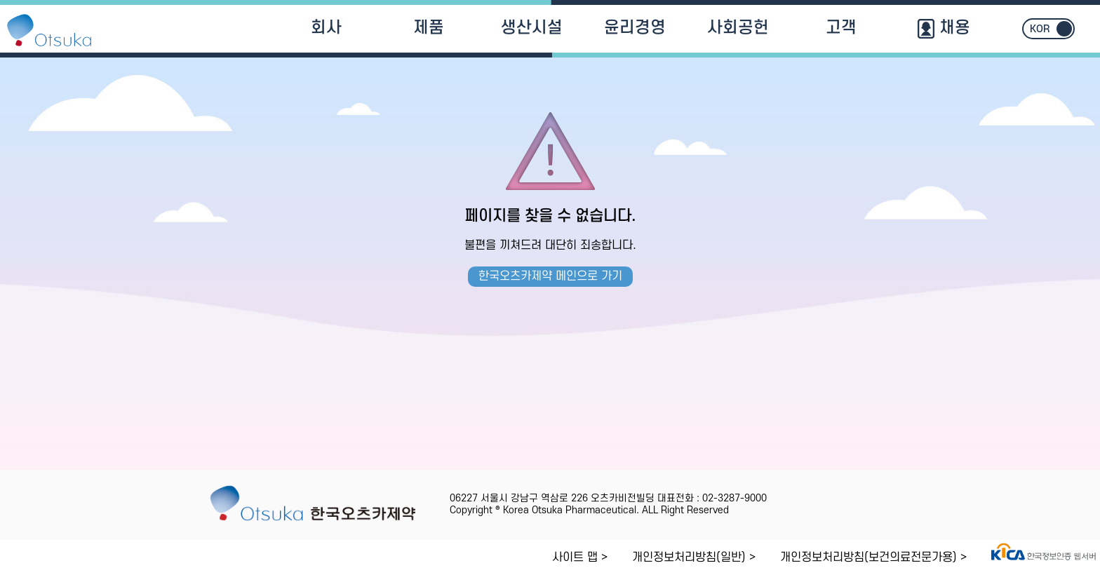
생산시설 (532, 28)
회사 (326, 28)
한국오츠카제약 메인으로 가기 (550, 276)
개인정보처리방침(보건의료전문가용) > (873, 557)
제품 (428, 28)
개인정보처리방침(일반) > (694, 557)
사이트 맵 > (580, 557)
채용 (944, 28)
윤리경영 (635, 28)
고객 (841, 28)
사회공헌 (738, 28)
